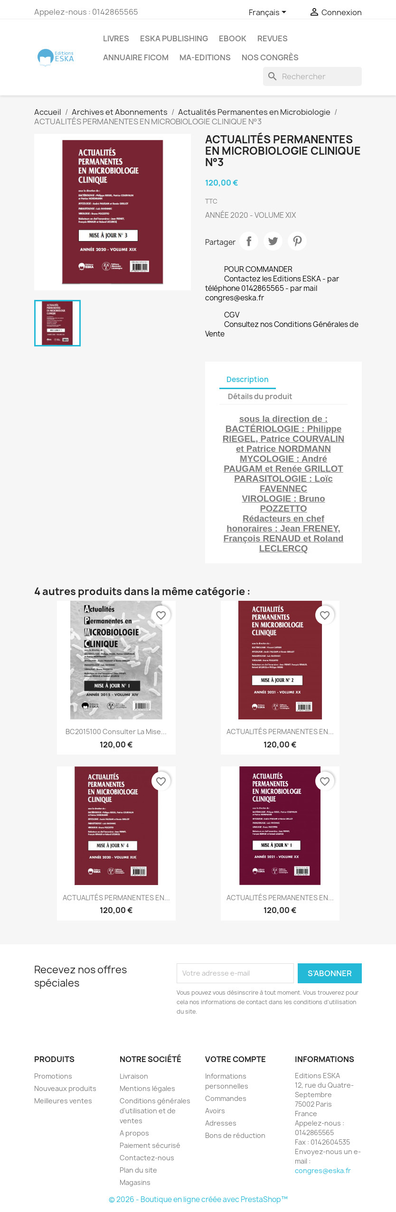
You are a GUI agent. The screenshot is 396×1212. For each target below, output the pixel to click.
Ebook (232, 38)
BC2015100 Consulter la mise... (116, 731)
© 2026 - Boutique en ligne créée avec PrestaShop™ (198, 1199)
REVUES (272, 38)
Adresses (220, 1123)
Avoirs (215, 1110)
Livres (116, 38)
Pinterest (297, 241)
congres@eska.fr (323, 1170)
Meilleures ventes (63, 1100)
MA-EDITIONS (205, 57)
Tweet (273, 241)
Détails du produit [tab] (260, 396)
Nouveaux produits (65, 1088)
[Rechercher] (312, 76)
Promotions (53, 1076)
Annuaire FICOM (136, 57)
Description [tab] (247, 379)
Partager (248, 241)
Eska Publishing (174, 38)
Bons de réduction (235, 1135)
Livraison (134, 1076)
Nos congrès (270, 57)
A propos (134, 1132)
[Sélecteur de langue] (269, 13)
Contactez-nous (147, 1157)
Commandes (225, 1098)
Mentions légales (147, 1088)
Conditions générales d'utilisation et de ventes (155, 1110)
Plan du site (138, 1170)
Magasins (135, 1182)
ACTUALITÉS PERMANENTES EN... (280, 731)
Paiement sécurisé (150, 1145)
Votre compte (235, 1059)
